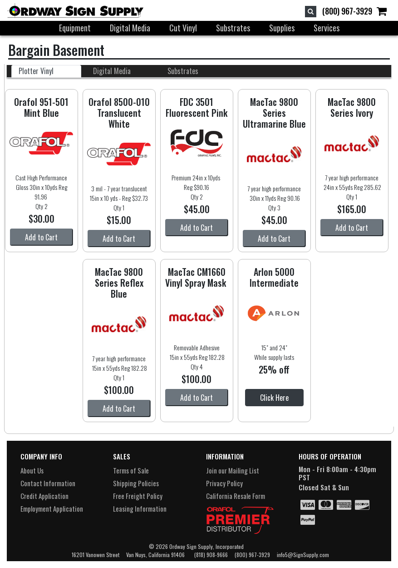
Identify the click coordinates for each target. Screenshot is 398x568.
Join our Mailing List (232, 470)
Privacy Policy (224, 483)
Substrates (233, 28)
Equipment (75, 28)
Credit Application (44, 496)
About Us (32, 470)
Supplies (282, 28)
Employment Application (51, 508)
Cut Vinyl (183, 28)
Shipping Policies (136, 483)
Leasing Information (140, 508)
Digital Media (130, 28)
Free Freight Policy (137, 496)
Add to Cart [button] (41, 237)
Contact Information (47, 483)
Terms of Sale (131, 470)
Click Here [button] (274, 397)
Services (326, 28)
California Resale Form (235, 496)
